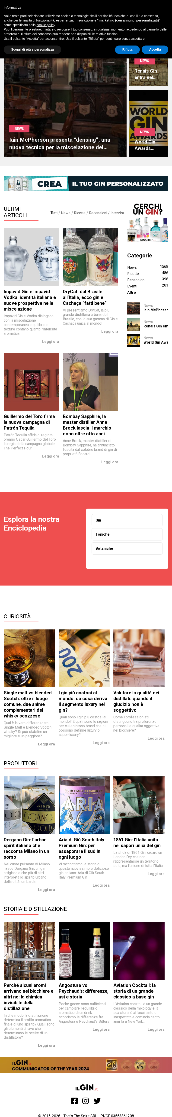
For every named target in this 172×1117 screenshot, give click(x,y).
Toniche (103, 534)
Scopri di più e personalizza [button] (32, 49)
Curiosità (17, 616)
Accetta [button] (155, 49)
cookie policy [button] (46, 25)
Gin (98, 520)
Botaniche (104, 548)
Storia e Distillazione (35, 909)
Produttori (20, 763)
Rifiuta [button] (127, 49)
